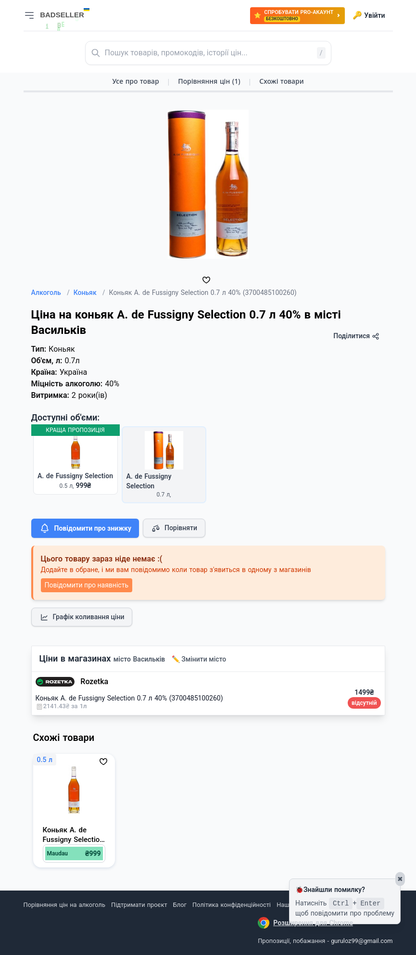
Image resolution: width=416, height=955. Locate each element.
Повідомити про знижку (85, 528)
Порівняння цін (209, 81)
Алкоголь (50, 292)
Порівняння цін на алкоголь (64, 904)
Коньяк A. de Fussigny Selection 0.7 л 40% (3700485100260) (129, 698)
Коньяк (89, 292)
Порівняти (174, 528)
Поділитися (356, 336)
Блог (180, 904)
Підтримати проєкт (139, 904)
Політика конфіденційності (231, 904)
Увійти (369, 15)
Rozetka (94, 681)
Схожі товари (281, 81)
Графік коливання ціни (82, 617)
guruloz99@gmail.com (361, 940)
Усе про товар (135, 81)
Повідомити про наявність (86, 585)
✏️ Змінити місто (199, 659)
